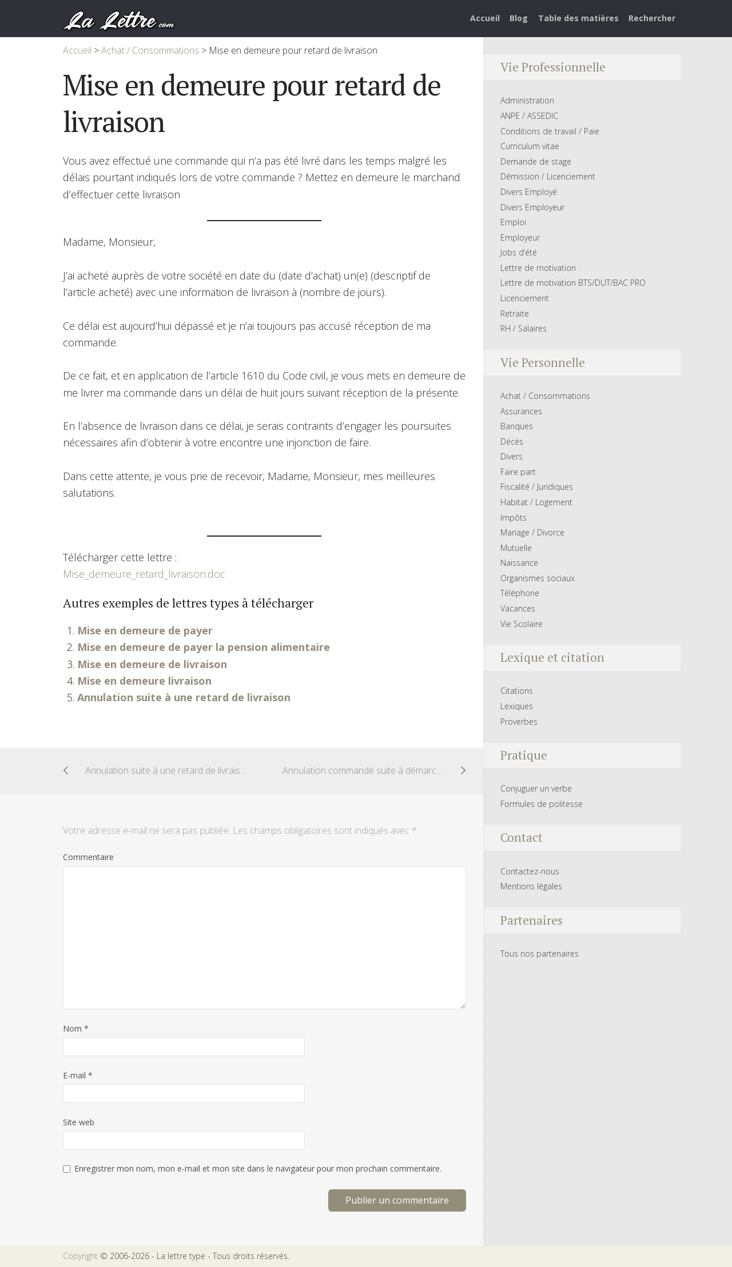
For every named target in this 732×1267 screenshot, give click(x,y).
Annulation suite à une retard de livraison (184, 697)
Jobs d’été (518, 252)
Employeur (520, 237)
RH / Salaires (523, 328)
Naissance (519, 562)
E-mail (78, 1075)
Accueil (485, 18)
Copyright (80, 1255)
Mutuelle (516, 547)
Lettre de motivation (538, 267)
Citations (516, 690)
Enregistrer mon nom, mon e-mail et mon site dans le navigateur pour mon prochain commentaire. (257, 1168)
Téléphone (519, 592)
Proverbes (519, 721)
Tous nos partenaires (539, 953)
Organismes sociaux (537, 578)
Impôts (513, 517)
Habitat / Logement (536, 502)
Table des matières (578, 18)
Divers (511, 456)
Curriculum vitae (529, 146)
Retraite (514, 313)
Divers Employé (528, 191)
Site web (78, 1122)
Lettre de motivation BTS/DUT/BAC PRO (573, 282)
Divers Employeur (532, 207)
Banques (516, 426)
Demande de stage (535, 161)
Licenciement (524, 298)
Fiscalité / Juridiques (536, 486)
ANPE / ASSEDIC (529, 115)
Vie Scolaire (521, 623)
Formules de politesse (541, 803)
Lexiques (516, 706)
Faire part (518, 471)
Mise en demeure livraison (144, 681)
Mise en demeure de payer (145, 630)
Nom (76, 1028)
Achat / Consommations (545, 395)
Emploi (513, 222)
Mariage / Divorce (532, 532)
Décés (511, 441)
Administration (527, 100)
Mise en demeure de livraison (152, 664)
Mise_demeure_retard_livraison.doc (144, 574)
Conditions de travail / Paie (549, 131)
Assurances (521, 411)
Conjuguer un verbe (536, 788)
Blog (519, 18)
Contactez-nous (529, 871)
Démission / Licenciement (547, 176)
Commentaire (88, 857)
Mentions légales (531, 886)
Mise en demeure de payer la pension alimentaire (203, 647)
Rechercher (651, 18)
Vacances (517, 608)
